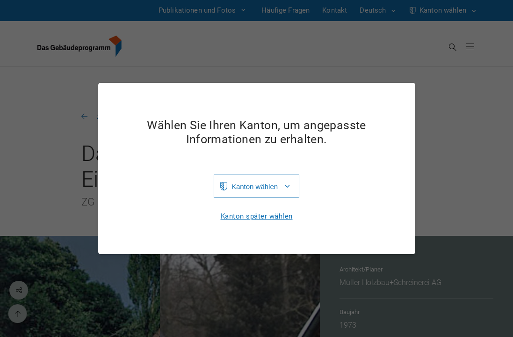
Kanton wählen (254, 186)
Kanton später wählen (257, 216)
